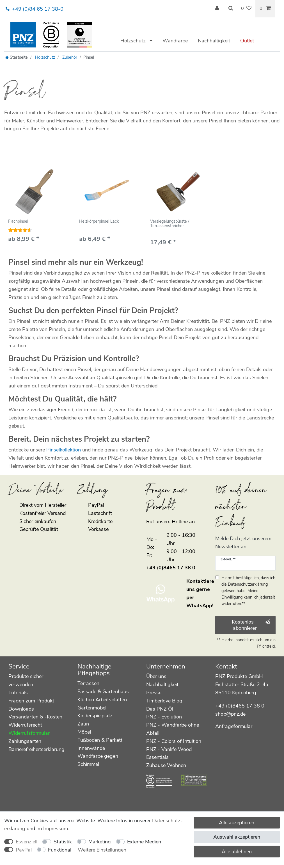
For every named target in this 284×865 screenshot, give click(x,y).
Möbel (84, 732)
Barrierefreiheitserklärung (36, 749)
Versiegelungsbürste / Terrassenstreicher (169, 223)
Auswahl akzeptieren (236, 837)
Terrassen (88, 683)
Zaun (83, 723)
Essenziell (26, 841)
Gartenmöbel (91, 707)
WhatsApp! (199, 605)
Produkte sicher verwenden (25, 680)
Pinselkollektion (63, 449)
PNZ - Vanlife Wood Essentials (169, 753)
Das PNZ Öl (159, 709)
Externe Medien (144, 841)
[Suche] (230, 8)
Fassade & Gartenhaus (103, 691)
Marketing (99, 841)
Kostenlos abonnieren (251, 625)
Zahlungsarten (24, 741)
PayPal (24, 849)
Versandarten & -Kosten (35, 716)
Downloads (21, 709)
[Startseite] (16, 57)
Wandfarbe (175, 40)
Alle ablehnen (237, 851)
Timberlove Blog (164, 700)
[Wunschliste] (246, 8)
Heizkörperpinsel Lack (99, 221)
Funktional (59, 849)
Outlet (247, 40)
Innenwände (91, 748)
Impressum (55, 828)
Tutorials (18, 692)
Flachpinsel (18, 221)
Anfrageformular (233, 726)
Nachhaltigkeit (214, 40)
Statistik (63, 841)
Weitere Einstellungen (102, 849)
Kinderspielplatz (95, 715)
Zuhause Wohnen (166, 765)
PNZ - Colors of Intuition (173, 741)
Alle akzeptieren (236, 822)
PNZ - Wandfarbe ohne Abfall (172, 729)
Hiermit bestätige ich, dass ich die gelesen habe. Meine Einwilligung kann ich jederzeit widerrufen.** (248, 590)
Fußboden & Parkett (99, 740)
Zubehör (69, 57)
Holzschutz (133, 40)
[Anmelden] (217, 8)
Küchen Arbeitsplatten (102, 699)
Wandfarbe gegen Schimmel (97, 760)
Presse (153, 692)
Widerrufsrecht (25, 725)
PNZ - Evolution (164, 716)
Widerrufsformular (29, 733)
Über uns (156, 676)
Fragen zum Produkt (31, 700)
